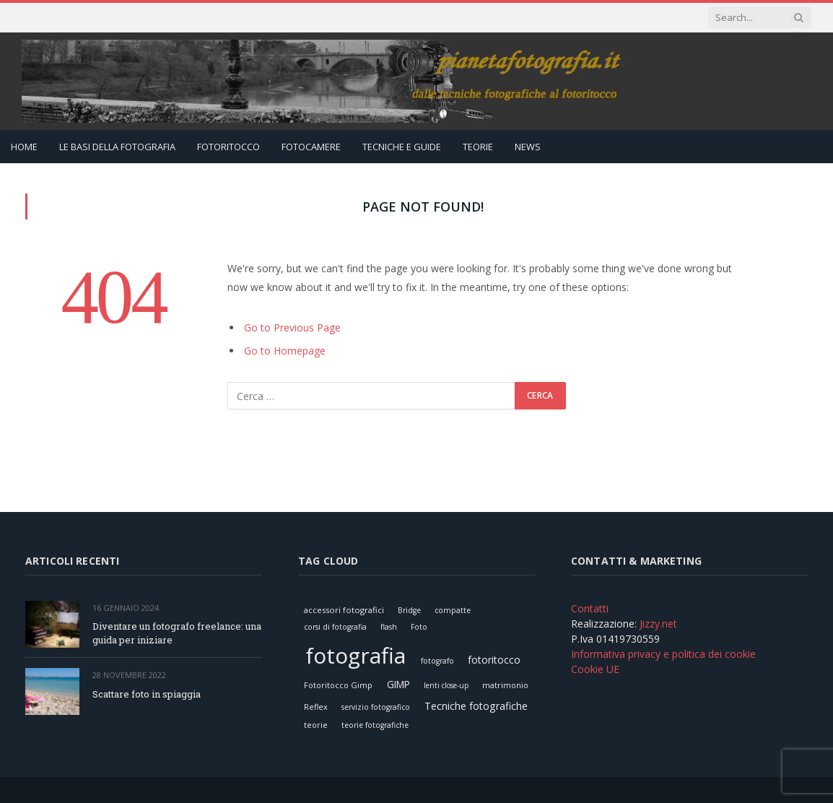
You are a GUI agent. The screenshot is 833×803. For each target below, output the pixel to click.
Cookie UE (595, 669)
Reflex (316, 706)
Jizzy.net (658, 623)
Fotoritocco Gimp (338, 685)
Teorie (478, 146)
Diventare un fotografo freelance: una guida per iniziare (176, 633)
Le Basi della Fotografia (117, 146)
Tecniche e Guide (401, 146)
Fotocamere (311, 146)
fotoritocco (494, 660)
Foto (419, 627)
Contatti (590, 608)
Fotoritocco (228, 146)
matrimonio (505, 685)
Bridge (409, 610)
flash (388, 627)
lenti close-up (446, 685)
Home (24, 146)
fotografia (355, 655)
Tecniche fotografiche (476, 706)
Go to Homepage (285, 350)
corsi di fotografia (335, 627)
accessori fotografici (344, 609)
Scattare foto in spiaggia (146, 693)
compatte (453, 610)
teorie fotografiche (375, 725)
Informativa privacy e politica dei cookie (663, 654)
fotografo (437, 661)
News (528, 146)
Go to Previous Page (292, 327)
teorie (316, 724)
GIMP (398, 684)
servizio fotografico (375, 707)
